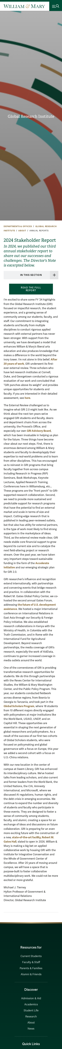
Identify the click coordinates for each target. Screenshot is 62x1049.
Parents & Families (31, 968)
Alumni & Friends (31, 974)
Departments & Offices (18, 226)
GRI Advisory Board (39, 431)
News (31, 1028)
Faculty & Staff (31, 962)
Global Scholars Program (19, 706)
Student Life (31, 1010)
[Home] (24, 6)
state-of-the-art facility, (27, 837)
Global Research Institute (31, 116)
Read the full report (31, 289)
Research (31, 1016)
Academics (31, 1004)
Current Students (31, 956)
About (22, 230)
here (27, 398)
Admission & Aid (31, 998)
